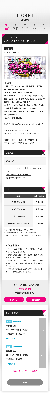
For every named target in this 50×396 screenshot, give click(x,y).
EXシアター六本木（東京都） (18, 174)
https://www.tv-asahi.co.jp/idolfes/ (27, 124)
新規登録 (36, 299)
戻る (25, 382)
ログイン (14, 299)
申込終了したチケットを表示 (25, 371)
